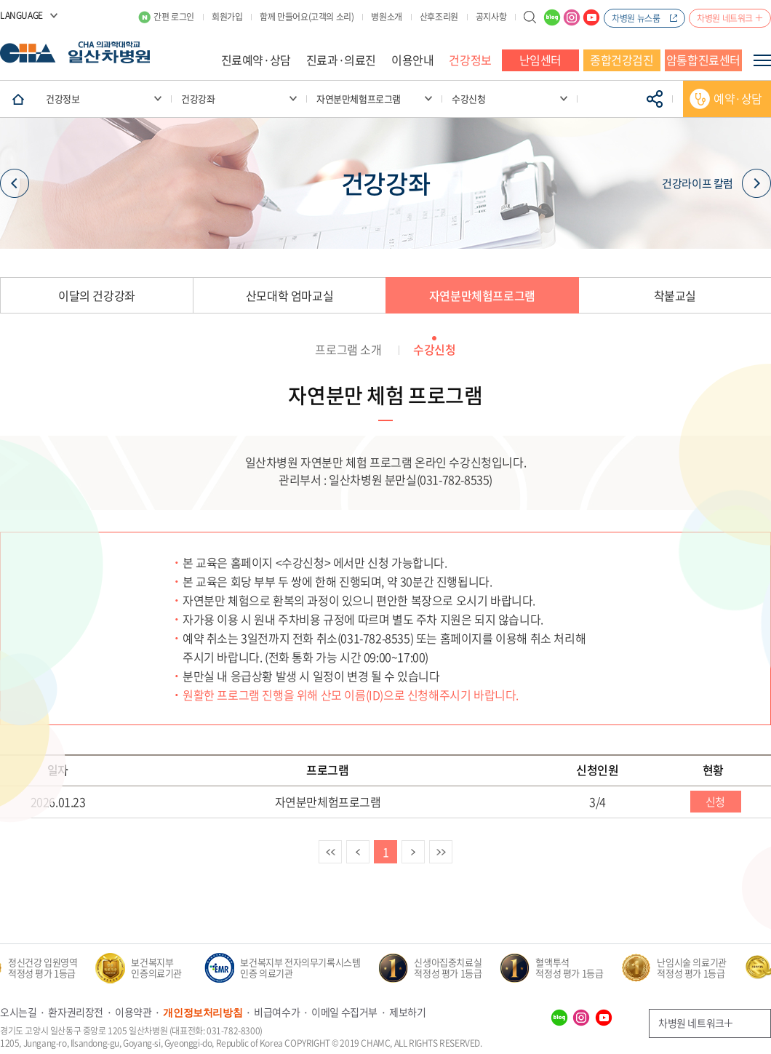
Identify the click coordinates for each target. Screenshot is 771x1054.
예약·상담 (738, 98)
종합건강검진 (622, 59)
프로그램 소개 (348, 349)
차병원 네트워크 (725, 18)
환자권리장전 (75, 1012)
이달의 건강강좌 (96, 295)
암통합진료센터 (703, 59)
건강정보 (470, 59)
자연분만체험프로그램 (482, 295)
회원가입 (227, 16)
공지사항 (491, 16)
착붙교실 (675, 295)
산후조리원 (439, 16)
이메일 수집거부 (344, 1012)
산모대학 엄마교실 (289, 295)
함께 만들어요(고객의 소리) (306, 16)
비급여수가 (277, 1012)
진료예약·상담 (256, 59)
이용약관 (133, 1012)
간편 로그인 (173, 16)
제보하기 (407, 1012)
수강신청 (434, 349)
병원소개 (386, 16)
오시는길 (18, 1012)
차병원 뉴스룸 (636, 18)
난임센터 (540, 59)
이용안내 (412, 59)
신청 (715, 802)
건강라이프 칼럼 (716, 183)
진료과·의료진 (341, 59)
